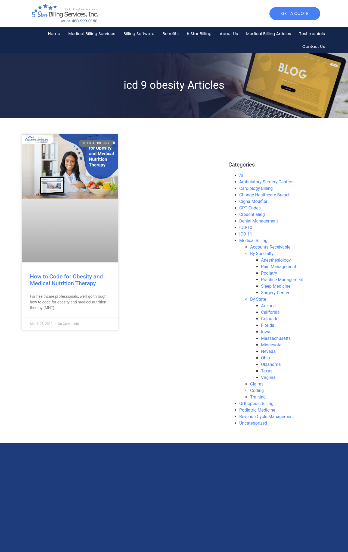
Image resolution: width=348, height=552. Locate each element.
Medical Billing (253, 240)
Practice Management (282, 279)
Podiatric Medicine (257, 410)
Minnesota (271, 344)
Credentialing (252, 214)
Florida (267, 325)
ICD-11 (245, 234)
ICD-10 (245, 227)
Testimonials (312, 33)
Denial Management (258, 221)
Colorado (270, 318)
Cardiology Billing (256, 188)
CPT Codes (250, 208)
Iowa (265, 331)
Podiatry (269, 273)
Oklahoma (271, 364)
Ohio (265, 357)
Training (258, 397)
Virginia (268, 377)
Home (54, 33)
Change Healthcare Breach (265, 194)
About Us (229, 33)
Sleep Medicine (275, 286)
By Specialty (262, 253)
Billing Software (138, 33)
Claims (256, 384)
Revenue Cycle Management (266, 416)
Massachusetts (276, 338)
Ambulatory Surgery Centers (266, 181)
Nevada (268, 351)
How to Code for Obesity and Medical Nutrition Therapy (66, 280)
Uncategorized (253, 423)
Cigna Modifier (253, 201)
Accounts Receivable (270, 247)
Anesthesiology (276, 260)
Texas (266, 371)
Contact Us (313, 46)
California (270, 312)
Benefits (171, 33)
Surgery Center (275, 292)
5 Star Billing (199, 33)
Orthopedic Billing (256, 403)
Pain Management (278, 266)
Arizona (268, 305)
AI (241, 175)
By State (258, 299)
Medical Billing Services (91, 33)
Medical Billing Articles (268, 33)
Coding (257, 390)
